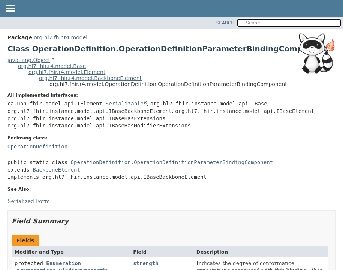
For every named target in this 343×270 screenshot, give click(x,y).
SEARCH (225, 23)
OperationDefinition (37, 147)
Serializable (125, 103)
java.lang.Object (28, 60)
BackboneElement (56, 170)
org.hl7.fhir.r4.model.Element (66, 72)
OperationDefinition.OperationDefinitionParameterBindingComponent (172, 162)
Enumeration (63, 263)
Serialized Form (28, 201)
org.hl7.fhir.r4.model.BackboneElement (90, 78)
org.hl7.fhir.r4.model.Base (52, 66)
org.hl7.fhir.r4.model (60, 37)
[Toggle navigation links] (10, 9)
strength (145, 263)
